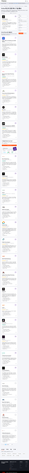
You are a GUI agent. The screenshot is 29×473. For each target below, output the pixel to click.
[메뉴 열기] (27, 1)
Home (2, 6)
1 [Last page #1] (12, 444)
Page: (8, 444)
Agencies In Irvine (11, 6)
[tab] (2, 449)
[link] (25, 1)
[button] (15, 13)
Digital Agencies (6, 6)
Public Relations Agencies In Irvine (19, 6)
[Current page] (10, 444)
